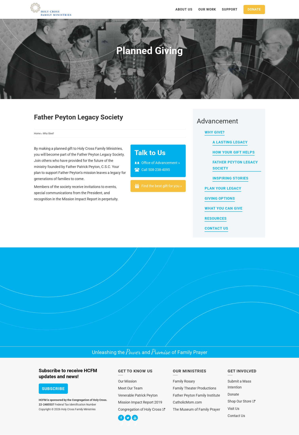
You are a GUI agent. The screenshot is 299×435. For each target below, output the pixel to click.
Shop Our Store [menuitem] (239, 401)
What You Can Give (223, 208)
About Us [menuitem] (183, 9)
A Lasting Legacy (230, 142)
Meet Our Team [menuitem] (130, 388)
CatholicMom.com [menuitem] (187, 402)
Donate (254, 9)
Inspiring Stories (230, 178)
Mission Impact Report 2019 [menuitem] (140, 402)
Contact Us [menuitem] (236, 416)
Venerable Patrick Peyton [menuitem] (138, 395)
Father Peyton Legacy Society (235, 165)
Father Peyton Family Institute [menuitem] (196, 395)
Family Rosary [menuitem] (184, 381)
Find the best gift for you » (161, 186)
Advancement (217, 121)
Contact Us (216, 228)
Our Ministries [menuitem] (189, 371)
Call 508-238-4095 (152, 170)
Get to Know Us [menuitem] (135, 371)
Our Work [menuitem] (207, 9)
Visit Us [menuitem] (233, 408)
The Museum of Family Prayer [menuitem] (196, 409)
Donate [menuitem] (233, 394)
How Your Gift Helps (234, 152)
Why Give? (48, 133)
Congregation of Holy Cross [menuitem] (139, 409)
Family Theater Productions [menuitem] (194, 388)
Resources (216, 218)
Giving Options (220, 198)
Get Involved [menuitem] (242, 371)
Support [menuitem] (229, 9)
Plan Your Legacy (223, 188)
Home (37, 133)
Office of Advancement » (157, 163)
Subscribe (53, 388)
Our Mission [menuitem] (127, 381)
